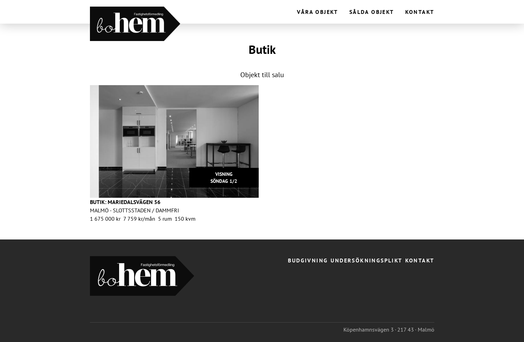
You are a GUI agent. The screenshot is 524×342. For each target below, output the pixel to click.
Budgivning (308, 260)
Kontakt (419, 11)
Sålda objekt (371, 11)
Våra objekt (317, 11)
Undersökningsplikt (366, 260)
